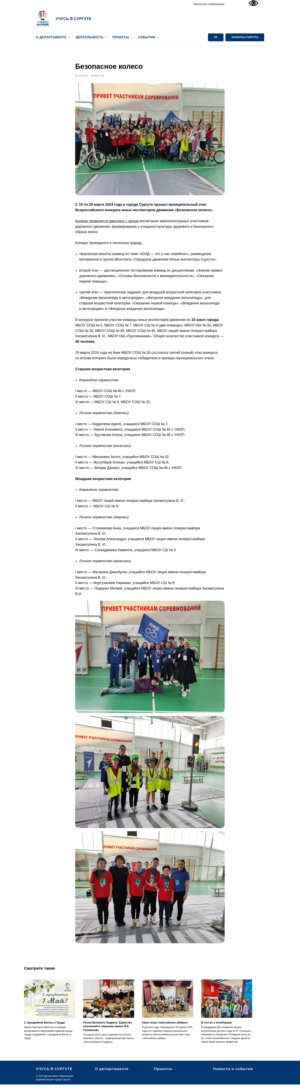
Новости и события (233, 1072)
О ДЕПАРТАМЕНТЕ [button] (52, 37)
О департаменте (112, 1072)
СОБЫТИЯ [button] (147, 37)
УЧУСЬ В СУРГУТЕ (74, 19)
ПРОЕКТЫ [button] (121, 37)
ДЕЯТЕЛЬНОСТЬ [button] (90, 37)
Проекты (163, 1072)
